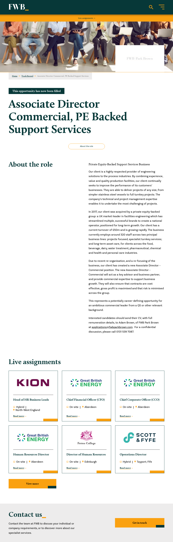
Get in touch (140, 522)
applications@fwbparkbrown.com (112, 327)
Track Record (27, 76)
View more (32, 483)
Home (14, 76)
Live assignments (85, 18)
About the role (86, 146)
